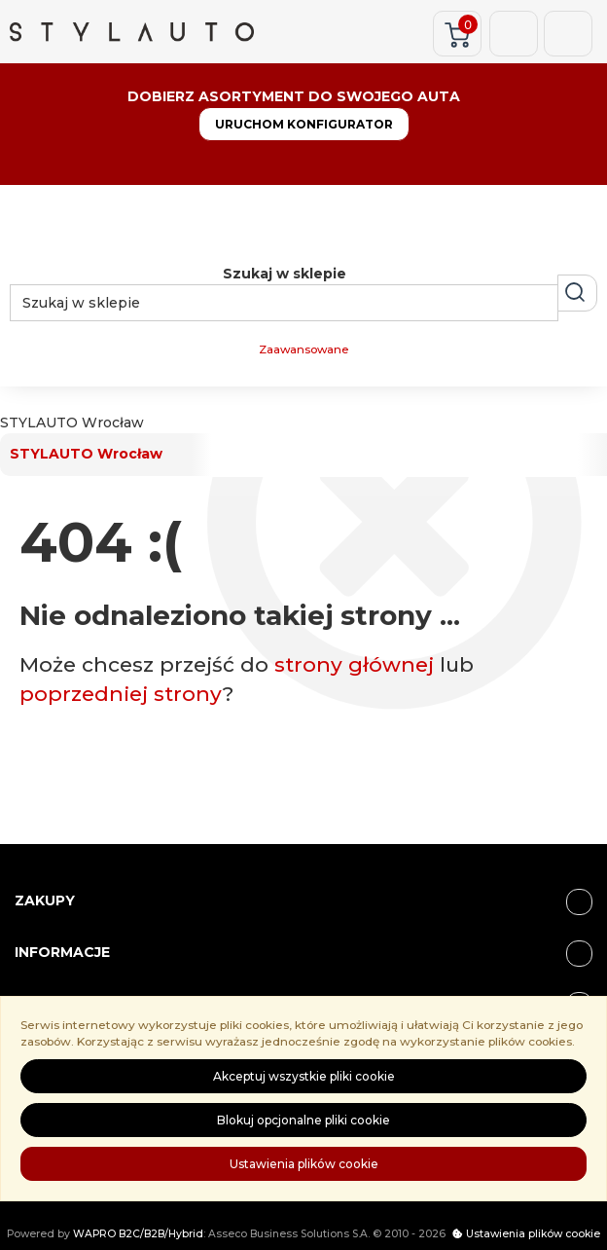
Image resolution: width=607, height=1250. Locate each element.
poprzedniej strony (121, 693)
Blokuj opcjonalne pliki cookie (303, 1120)
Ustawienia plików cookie (304, 1164)
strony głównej (354, 664)
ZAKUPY (303, 901)
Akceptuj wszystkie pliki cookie (304, 1076)
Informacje (303, 953)
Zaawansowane (303, 349)
